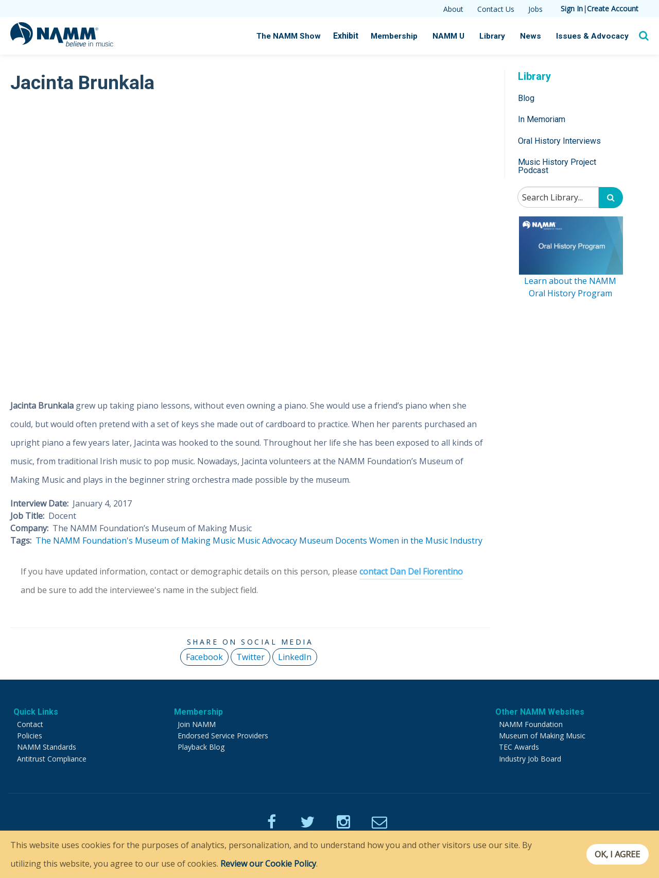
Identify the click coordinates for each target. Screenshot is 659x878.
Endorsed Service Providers (223, 735)
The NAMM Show (294, 36)
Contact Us (495, 9)
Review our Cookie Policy (268, 863)
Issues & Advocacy (594, 36)
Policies (29, 735)
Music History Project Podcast (557, 166)
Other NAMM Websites (539, 712)
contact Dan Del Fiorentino (411, 571)
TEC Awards (519, 747)
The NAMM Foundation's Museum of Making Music (135, 540)
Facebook (204, 657)
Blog (526, 98)
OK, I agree (614, 854)
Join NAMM (197, 724)
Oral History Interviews (559, 141)
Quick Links (35, 712)
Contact (30, 724)
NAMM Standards (46, 747)
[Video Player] (250, 240)
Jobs (535, 9)
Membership (399, 36)
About (453, 9)
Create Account (612, 8)
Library (496, 36)
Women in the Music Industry (425, 540)
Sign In (572, 8)
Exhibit (350, 36)
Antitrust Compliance (51, 759)
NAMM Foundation (531, 724)
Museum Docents (333, 540)
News (534, 36)
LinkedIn (294, 657)
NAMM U (453, 36)
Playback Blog (201, 747)
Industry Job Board (530, 759)
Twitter (250, 657)
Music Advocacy (267, 540)
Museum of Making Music (542, 735)
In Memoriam (541, 119)
